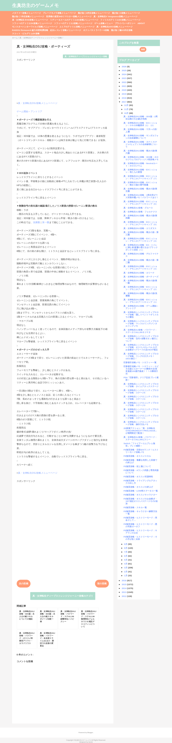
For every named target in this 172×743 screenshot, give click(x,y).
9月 (126, 544)
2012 (124, 596)
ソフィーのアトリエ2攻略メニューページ (73, 23)
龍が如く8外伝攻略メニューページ (94, 13)
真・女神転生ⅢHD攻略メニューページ (30, 20)
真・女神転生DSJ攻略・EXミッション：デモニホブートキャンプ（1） (140, 300)
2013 (124, 592)
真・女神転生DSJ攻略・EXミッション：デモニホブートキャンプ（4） (140, 239)
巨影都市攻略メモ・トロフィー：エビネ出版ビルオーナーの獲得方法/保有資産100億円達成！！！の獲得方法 (141, 370)
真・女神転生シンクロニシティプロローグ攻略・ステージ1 (141, 416)
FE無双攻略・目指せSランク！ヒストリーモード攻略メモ (140, 451)
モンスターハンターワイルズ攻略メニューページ (34, 27)
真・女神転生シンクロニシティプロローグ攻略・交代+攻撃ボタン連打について (141, 338)
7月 (126, 552)
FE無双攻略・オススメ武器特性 (138, 476)
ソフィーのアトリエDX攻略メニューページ (32, 23)
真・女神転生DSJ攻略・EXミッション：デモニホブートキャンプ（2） (140, 288)
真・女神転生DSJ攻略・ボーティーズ (140, 277)
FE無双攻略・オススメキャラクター (140, 495)
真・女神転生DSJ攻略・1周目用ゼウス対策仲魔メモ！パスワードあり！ (140, 196)
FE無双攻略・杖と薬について (137, 466)
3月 (126, 567)
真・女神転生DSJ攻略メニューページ (37, 103)
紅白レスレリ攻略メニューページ (65, 30)
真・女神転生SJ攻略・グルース (138, 208)
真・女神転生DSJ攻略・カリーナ (138, 273)
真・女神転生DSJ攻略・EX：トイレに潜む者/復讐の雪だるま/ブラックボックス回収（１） (140, 247)
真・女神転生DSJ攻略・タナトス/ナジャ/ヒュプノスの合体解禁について (140, 144)
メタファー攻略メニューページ (26, 13)
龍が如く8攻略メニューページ (126, 13)
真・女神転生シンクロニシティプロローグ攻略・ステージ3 (141, 404)
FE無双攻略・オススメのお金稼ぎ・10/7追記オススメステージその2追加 (140, 501)
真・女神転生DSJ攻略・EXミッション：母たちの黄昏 (140, 170)
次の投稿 (23, 583)
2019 (124, 94)
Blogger (90, 732)
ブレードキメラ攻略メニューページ (59, 13)
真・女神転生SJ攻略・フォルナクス (140, 212)
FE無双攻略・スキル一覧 (135, 507)
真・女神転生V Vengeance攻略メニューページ (115, 16)
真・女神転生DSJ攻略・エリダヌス (139, 228)
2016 (124, 580)
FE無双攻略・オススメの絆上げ (138, 487)
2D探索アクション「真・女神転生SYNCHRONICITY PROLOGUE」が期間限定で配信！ (140, 430)
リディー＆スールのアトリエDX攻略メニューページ (74, 20)
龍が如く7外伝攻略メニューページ (28, 16)
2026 (124, 66)
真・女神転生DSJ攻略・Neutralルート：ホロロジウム (140, 164)
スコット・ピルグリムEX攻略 (26, 33)
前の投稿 (102, 583)
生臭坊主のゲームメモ (35, 5)
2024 (124, 74)
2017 (124, 102)
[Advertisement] (63, 80)
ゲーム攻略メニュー (103, 23)
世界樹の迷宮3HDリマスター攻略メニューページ (69, 16)
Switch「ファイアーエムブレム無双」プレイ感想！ (139, 444)
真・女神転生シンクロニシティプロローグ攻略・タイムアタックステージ (141, 385)
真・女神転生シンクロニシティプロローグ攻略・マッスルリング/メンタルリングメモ (141, 323)
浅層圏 (36, 222)
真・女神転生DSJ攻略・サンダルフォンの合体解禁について (140, 136)
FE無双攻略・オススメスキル (137, 456)
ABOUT (141, 23)
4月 (126, 564)
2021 (124, 86)
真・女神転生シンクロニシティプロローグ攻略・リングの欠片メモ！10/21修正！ (141, 356)
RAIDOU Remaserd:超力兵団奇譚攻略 (30, 30)
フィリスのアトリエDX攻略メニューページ (120, 20)
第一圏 (45, 222)
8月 (126, 548)
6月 (126, 556)
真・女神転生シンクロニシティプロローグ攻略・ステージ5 (141, 391)
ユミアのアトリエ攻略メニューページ (76, 27)
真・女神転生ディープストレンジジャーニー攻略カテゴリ (63, 596)
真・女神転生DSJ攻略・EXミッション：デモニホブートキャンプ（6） (140, 202)
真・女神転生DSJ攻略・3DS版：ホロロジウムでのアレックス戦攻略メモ (140, 158)
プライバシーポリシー (125, 23)
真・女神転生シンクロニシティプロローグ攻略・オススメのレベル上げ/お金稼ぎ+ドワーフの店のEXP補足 (141, 347)
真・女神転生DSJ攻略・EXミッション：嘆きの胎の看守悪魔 (140, 183)
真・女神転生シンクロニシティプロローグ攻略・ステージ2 (141, 410)
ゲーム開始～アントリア (29, 111)
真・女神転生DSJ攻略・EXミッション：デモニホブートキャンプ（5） (140, 223)
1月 (126, 575)
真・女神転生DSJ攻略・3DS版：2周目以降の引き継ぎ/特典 (140, 117)
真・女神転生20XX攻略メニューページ (114, 27)
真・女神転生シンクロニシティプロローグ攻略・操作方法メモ (141, 423)
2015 (124, 584)
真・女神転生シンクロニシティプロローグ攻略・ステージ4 (141, 397)
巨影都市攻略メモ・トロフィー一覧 (139, 362)
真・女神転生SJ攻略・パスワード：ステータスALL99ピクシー (140, 438)
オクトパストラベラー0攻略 (96, 30)
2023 (124, 78)
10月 (126, 113)
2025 (124, 70)
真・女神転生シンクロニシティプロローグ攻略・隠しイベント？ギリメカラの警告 (141, 314)
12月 (126, 105)
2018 (124, 98)
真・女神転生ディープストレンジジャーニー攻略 (86, 56)
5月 (126, 560)
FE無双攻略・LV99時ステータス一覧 (140, 491)
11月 (126, 109)
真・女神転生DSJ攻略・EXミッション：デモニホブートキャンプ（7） (140, 177)
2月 (126, 571)
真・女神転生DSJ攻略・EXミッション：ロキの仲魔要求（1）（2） (140, 124)
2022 (124, 82)
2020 (124, 90)
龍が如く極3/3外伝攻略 (122, 30)
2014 (124, 588)
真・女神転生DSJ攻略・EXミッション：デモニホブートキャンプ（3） (140, 267)
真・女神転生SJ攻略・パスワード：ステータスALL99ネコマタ (140, 331)
